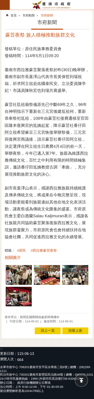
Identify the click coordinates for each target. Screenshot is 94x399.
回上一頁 (48, 331)
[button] (19, 275)
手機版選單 (5, 5)
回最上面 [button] (75, 331)
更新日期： (8, 354)
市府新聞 (47, 15)
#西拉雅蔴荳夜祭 (44, 250)
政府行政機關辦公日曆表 (34, 382)
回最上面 (81, 380)
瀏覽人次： (8, 359)
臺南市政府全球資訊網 (52, 5)
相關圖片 (13, 257)
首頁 (14, 15)
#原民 (21, 250)
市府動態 (29, 15)
